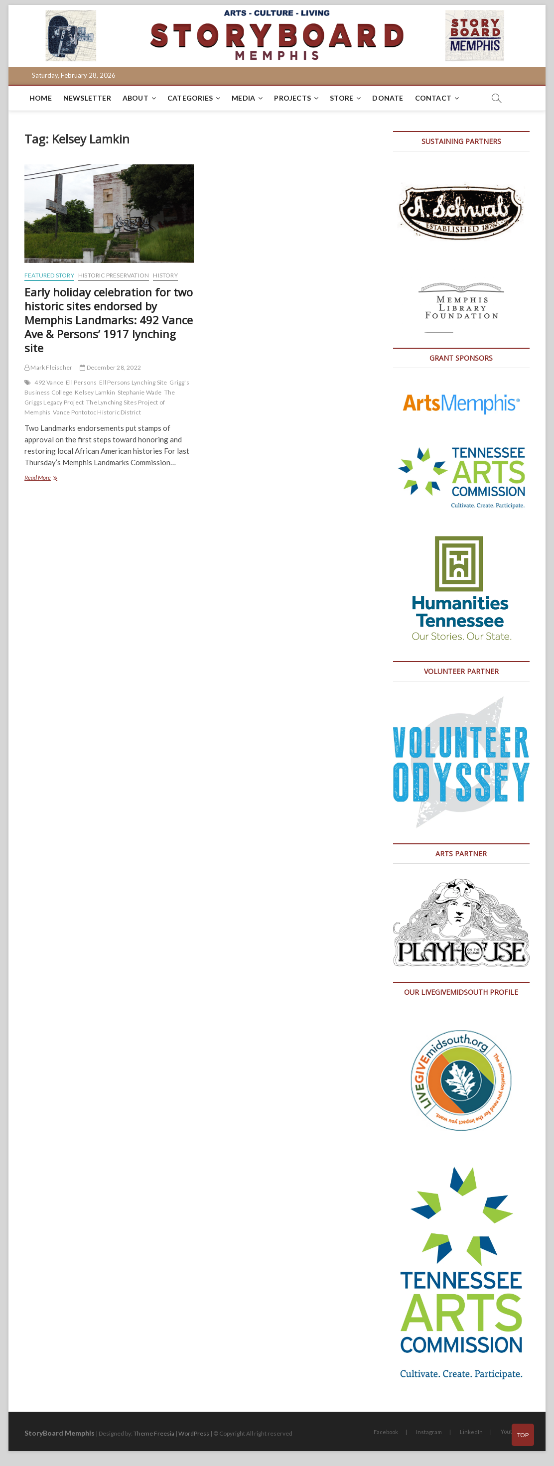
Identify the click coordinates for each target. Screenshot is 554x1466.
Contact (433, 98)
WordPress (193, 1433)
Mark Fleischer (48, 367)
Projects (292, 98)
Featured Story (49, 275)
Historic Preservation (113, 275)
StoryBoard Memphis (59, 1433)
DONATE (387, 98)
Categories (190, 98)
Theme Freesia (154, 1433)
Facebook (386, 1432)
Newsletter (87, 98)
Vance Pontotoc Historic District (96, 412)
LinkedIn (471, 1432)
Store (341, 98)
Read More (51, 478)
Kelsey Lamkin (95, 392)
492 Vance (48, 382)
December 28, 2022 (110, 367)
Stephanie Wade (140, 392)
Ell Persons (81, 382)
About (135, 98)
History (165, 275)
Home (40, 98)
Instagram (429, 1432)
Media (243, 98)
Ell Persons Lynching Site (133, 382)
